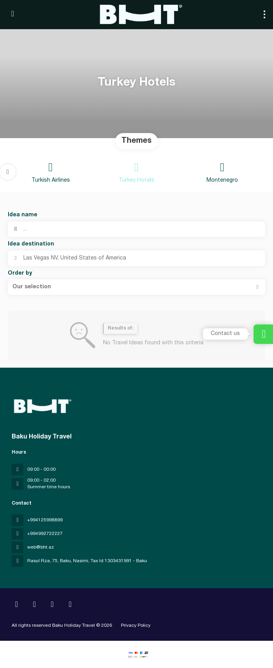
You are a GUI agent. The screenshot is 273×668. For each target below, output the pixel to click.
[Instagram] (34, 605)
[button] (8, 172)
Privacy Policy (135, 625)
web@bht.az (40, 547)
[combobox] (136, 258)
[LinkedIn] (70, 605)
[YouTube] (52, 605)
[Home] (16, 605)
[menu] (264, 14)
